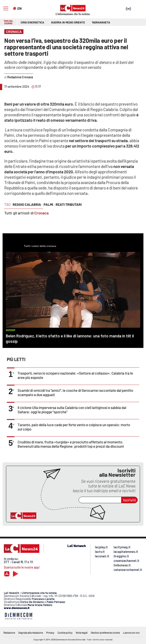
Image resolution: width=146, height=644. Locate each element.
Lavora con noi (131, 632)
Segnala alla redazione (30, 632)
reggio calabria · (28, 204)
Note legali (82, 632)
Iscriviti (129, 500)
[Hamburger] (5, 8)
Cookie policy (65, 632)
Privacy (50, 632)
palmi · (49, 204)
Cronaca (41, 213)
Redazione (9, 632)
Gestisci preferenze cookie (105, 632)
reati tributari (69, 204)
